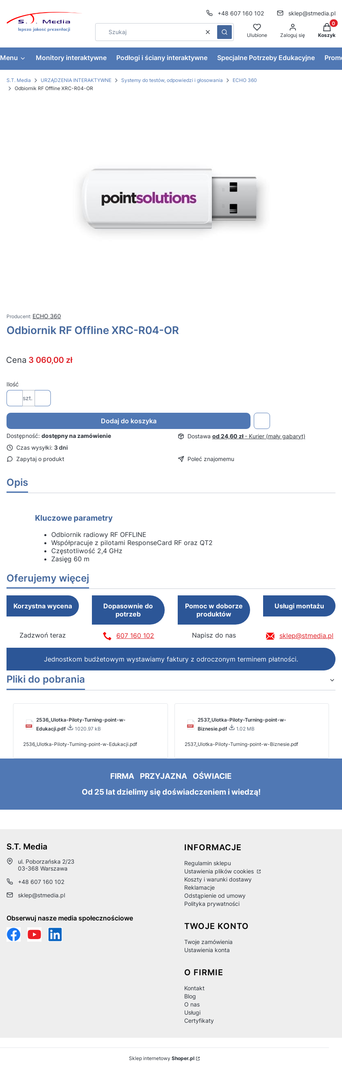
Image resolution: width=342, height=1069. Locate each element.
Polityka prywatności (212, 903)
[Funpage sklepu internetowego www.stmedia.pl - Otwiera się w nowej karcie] (14, 934)
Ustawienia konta (207, 949)
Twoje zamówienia (208, 941)
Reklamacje (199, 887)
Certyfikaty (199, 1020)
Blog (190, 996)
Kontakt (194, 988)
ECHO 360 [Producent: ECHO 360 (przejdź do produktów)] (47, 316)
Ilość (13, 384)
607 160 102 (135, 635)
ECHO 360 (245, 80)
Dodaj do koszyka (129, 421)
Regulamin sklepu (207, 863)
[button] (224, 32)
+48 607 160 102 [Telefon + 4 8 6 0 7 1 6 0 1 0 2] (241, 13)
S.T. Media (19, 80)
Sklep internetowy (161, 1058)
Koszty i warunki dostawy (218, 879)
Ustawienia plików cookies (219, 871)
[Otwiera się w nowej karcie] (34, 934)
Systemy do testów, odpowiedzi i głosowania (172, 80)
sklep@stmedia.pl (306, 635)
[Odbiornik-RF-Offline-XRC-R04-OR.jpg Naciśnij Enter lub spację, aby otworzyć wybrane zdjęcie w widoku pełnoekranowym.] (171, 202)
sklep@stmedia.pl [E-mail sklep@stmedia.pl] (311, 13)
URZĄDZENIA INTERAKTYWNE (76, 80)
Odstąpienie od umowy (215, 895)
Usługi (192, 1012)
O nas (192, 1004)
